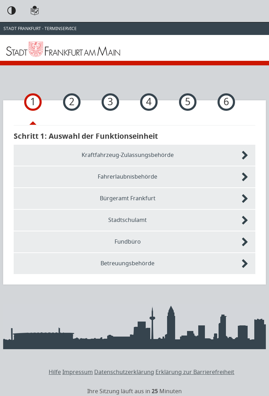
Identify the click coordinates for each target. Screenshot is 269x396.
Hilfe (55, 372)
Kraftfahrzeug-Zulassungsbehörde (128, 155)
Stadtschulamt (127, 220)
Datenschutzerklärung (124, 372)
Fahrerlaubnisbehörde (127, 177)
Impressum (77, 372)
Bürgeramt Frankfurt (128, 198)
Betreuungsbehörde (127, 263)
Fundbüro (128, 242)
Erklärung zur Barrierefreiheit (195, 372)
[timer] (134, 392)
